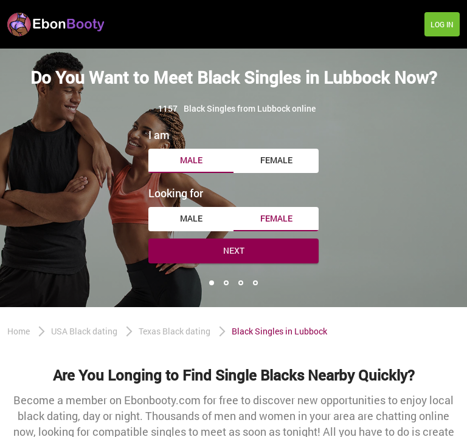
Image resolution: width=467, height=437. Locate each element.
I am (159, 134)
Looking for (175, 193)
